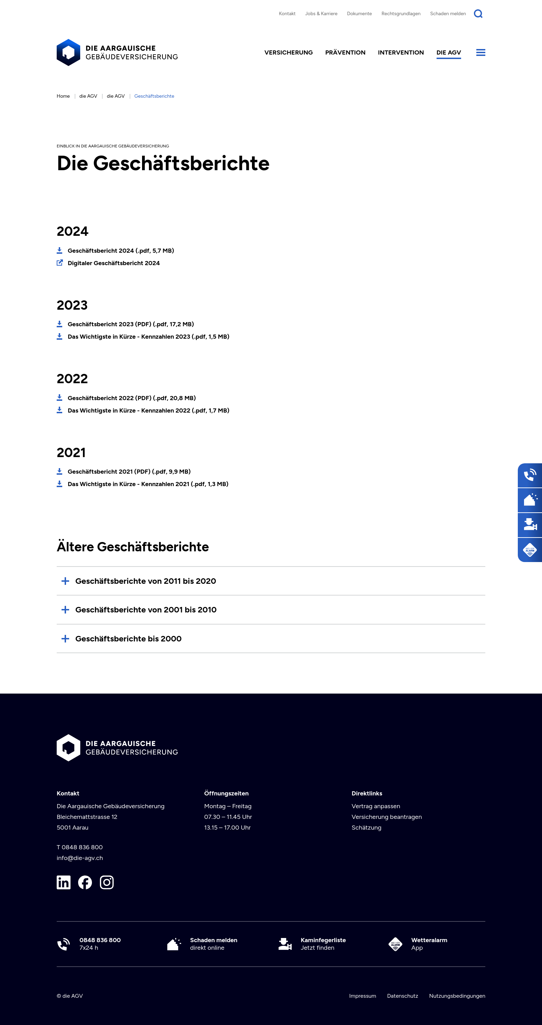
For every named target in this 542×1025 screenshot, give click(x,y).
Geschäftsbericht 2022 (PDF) (132, 398)
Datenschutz (402, 996)
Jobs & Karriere (321, 13)
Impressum (362, 996)
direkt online (213, 944)
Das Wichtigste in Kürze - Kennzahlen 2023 (149, 336)
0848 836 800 (82, 847)
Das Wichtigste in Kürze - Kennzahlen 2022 (149, 410)
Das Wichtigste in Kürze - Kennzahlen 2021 (148, 484)
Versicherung (288, 52)
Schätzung (366, 827)
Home (63, 96)
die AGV (449, 52)
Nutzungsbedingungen (457, 996)
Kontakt (287, 13)
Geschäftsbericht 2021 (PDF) (129, 471)
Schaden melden (448, 13)
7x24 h (100, 944)
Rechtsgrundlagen (401, 13)
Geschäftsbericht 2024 (121, 250)
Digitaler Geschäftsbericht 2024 (114, 263)
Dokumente (359, 13)
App (429, 944)
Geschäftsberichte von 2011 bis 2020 (145, 581)
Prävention (345, 52)
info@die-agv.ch (80, 858)
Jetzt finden (323, 944)
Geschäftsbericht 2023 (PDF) (131, 324)
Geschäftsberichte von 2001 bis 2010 (146, 610)
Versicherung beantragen (387, 817)
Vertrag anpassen (376, 806)
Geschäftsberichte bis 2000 (128, 639)
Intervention (401, 52)
